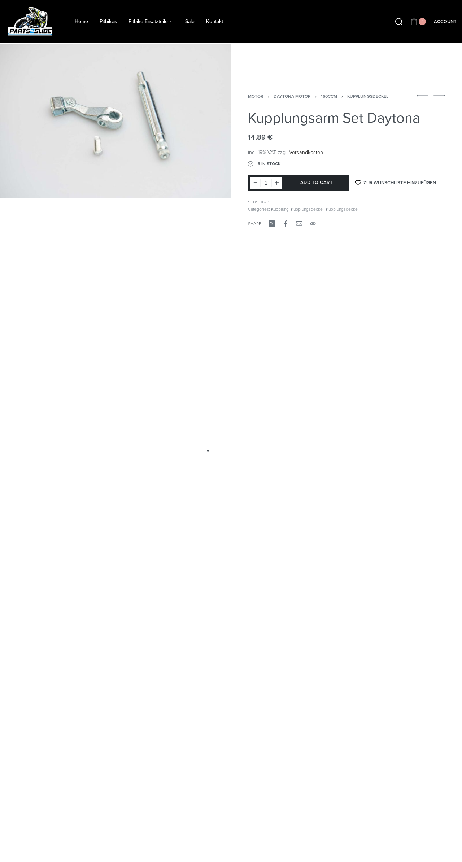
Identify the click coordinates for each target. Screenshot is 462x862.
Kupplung (280, 209)
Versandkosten (306, 152)
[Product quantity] (266, 183)
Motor (255, 96)
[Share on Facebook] (285, 223)
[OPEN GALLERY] (115, 121)
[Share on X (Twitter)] (272, 223)
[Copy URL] (313, 223)
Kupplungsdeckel (367, 96)
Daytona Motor (292, 96)
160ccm (329, 96)
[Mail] (299, 223)
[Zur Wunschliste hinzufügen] (395, 183)
